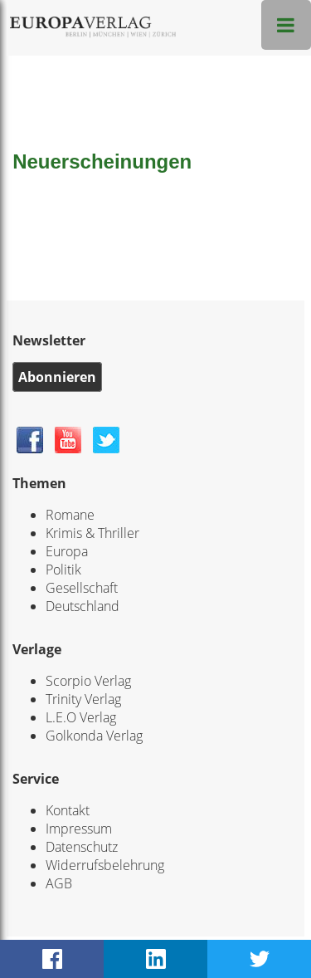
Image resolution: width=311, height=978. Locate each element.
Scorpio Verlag (88, 681)
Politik (63, 569)
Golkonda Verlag (94, 735)
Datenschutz (82, 847)
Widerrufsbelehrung (105, 865)
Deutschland (82, 606)
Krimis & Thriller (92, 533)
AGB (59, 883)
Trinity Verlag (83, 699)
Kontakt (68, 810)
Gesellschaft (82, 588)
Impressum (79, 828)
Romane (70, 515)
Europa (67, 551)
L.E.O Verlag (81, 717)
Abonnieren (57, 377)
